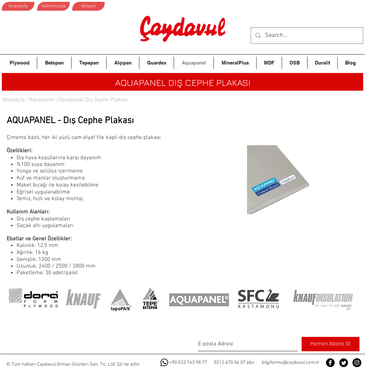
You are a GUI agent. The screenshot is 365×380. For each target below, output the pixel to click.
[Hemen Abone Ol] (330, 344)
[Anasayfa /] (15, 100)
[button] (92, 100)
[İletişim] (88, 6)
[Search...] (306, 35)
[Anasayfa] (18, 6)
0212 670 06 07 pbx (234, 363)
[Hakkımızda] (53, 6)
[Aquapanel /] (43, 100)
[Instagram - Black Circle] (356, 362)
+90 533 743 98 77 (188, 363)
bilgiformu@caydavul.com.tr (290, 363)
